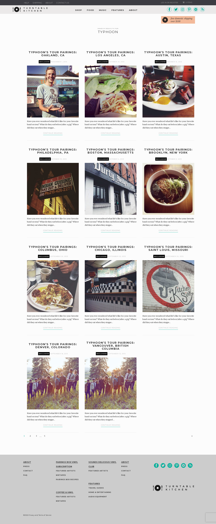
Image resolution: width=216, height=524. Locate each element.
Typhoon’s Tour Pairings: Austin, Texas (168, 54)
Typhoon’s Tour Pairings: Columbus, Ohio (53, 248)
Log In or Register (169, 3)
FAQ (25, 475)
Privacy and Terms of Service (39, 515)
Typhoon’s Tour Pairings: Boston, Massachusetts (110, 151)
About (49, 3)
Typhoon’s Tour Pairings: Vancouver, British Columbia (110, 345)
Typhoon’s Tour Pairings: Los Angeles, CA (110, 54)
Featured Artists (65, 471)
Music (102, 10)
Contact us (62, 3)
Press (26, 466)
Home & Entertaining (99, 492)
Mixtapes (61, 475)
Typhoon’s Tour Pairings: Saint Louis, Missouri (168, 248)
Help (26, 3)
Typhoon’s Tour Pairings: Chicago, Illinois (110, 248)
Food (90, 10)
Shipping (37, 3)
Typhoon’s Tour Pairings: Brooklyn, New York (168, 151)
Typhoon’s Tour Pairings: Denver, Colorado (53, 346)
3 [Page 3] (36, 436)
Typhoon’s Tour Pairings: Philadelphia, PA (53, 151)
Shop (78, 10)
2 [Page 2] (30, 436)
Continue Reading (53, 133)
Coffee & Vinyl (64, 492)
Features (117, 10)
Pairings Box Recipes (67, 480)
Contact (28, 471)
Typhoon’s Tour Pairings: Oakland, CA (53, 54)
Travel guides (96, 488)
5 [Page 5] (44, 436)
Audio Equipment (97, 497)
